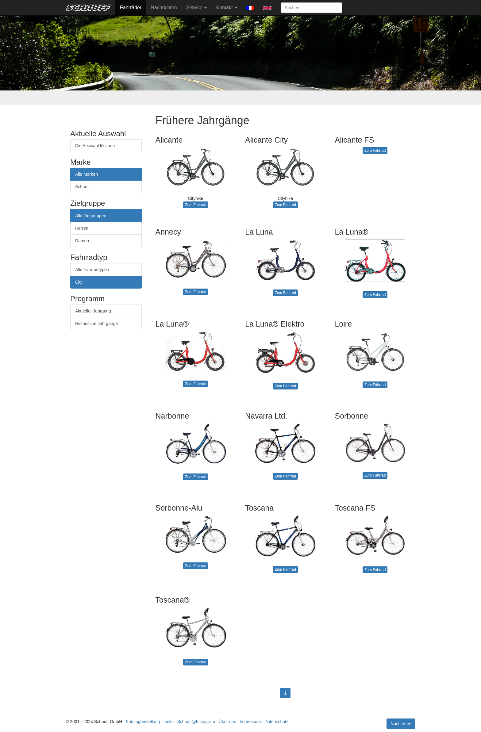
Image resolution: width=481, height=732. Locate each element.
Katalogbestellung (143, 721)
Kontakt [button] (226, 7)
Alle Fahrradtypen (92, 269)
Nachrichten (164, 7)
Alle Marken (86, 174)
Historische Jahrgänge (96, 323)
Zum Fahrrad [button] (195, 205)
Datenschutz (276, 721)
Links (169, 721)
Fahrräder (130, 7)
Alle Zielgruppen (90, 215)
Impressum (250, 721)
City (79, 282)
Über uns (227, 721)
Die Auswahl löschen (95, 145)
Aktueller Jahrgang (93, 311)
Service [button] (196, 7)
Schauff (82, 186)
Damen (82, 240)
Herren (81, 228)
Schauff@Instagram (196, 721)
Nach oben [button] (401, 723)
